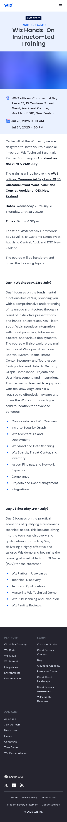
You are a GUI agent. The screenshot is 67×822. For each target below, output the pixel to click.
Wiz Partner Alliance (15, 753)
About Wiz (10, 719)
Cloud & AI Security (15, 644)
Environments (12, 672)
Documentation (13, 678)
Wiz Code (9, 650)
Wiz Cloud (10, 655)
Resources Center (47, 671)
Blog (39, 660)
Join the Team (12, 724)
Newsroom (10, 730)
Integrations (11, 667)
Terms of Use (48, 797)
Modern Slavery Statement (22, 804)
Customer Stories (47, 644)
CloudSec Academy (48, 665)
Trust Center (11, 747)
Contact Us (10, 741)
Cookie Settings (51, 804)
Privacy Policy (30, 797)
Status (14, 797)
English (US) (15, 777)
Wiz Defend (11, 661)
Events (8, 736)
